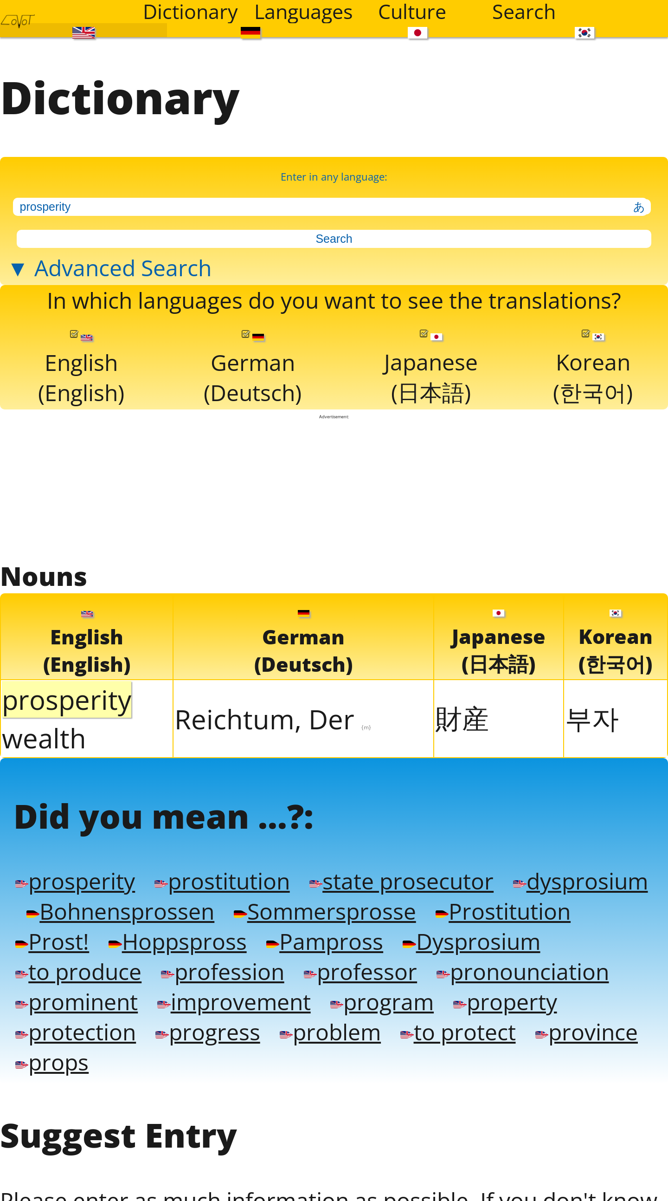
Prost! (215, 975)
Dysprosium (86, 1007)
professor (539, 1007)
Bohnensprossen (275, 943)
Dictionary (190, 11)
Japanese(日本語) (432, 387)
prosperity (77, 911)
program (599, 1039)
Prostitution (85, 975)
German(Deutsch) (254, 387)
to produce (245, 1007)
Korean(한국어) (593, 387)
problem (483, 1071)
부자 (592, 741)
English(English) (81, 387)
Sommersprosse (488, 943)
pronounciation (105, 1039)
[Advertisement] (334, 510)
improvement (446, 1039)
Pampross (499, 975)
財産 (462, 741)
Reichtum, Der (272, 742)
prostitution (231, 911)
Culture (412, 11)
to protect (75, 1103)
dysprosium (85, 943)
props (322, 1103)
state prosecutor (419, 911)
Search (524, 11)
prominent (281, 1039)
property (81, 1071)
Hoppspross (346, 975)
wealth (44, 761)
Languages (303, 11)
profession (396, 1007)
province (209, 1103)
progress (356, 1071)
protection (218, 1071)
